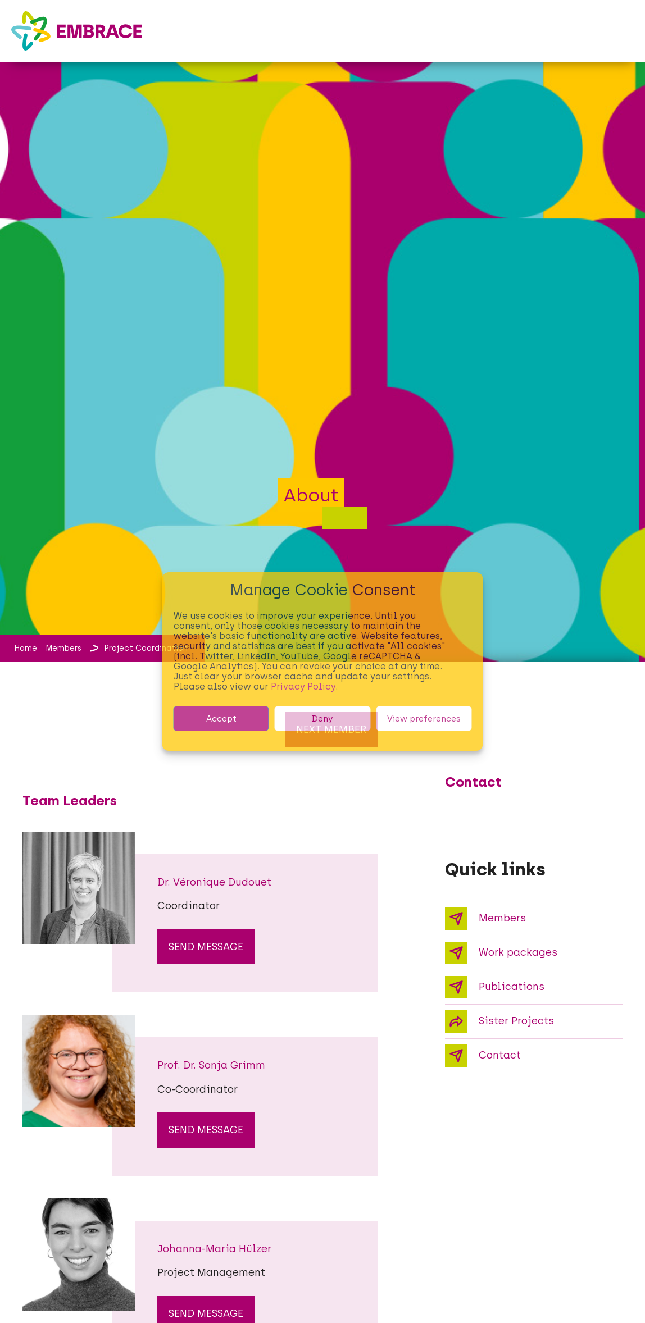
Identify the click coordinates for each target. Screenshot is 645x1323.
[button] (624, 21)
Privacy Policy (303, 686)
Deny (322, 719)
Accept (221, 719)
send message (206, 947)
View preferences (424, 719)
